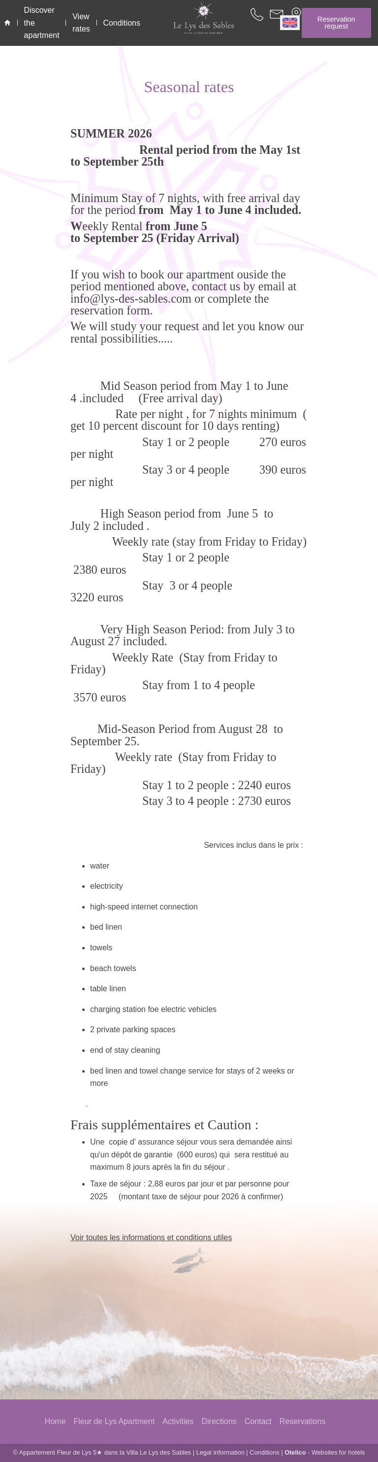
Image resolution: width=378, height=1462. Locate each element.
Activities (177, 1421)
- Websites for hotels (324, 1452)
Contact (258, 1421)
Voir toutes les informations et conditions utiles (151, 1237)
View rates (81, 23)
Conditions (264, 1452)
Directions (218, 1421)
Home (55, 1421)
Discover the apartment (42, 22)
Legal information (220, 1452)
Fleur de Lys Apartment (114, 1421)
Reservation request (336, 22)
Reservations (302, 1421)
